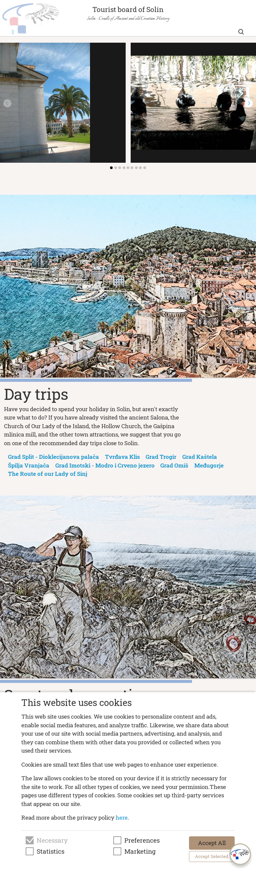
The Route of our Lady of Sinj (47, 474)
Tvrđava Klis (122, 457)
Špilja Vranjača (28, 465)
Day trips (36, 394)
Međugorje (209, 465)
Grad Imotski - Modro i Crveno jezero (105, 465)
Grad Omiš (174, 465)
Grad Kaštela (199, 457)
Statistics (50, 851)
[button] (249, 103)
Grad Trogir (161, 457)
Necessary (52, 840)
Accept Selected (211, 856)
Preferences (142, 840)
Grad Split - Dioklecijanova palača (53, 457)
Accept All (212, 843)
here (122, 817)
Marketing (140, 851)
